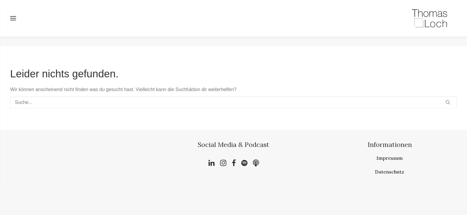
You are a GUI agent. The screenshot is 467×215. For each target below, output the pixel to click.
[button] (448, 102)
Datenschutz (389, 172)
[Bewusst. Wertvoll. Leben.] (429, 23)
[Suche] (233, 103)
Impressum (389, 158)
